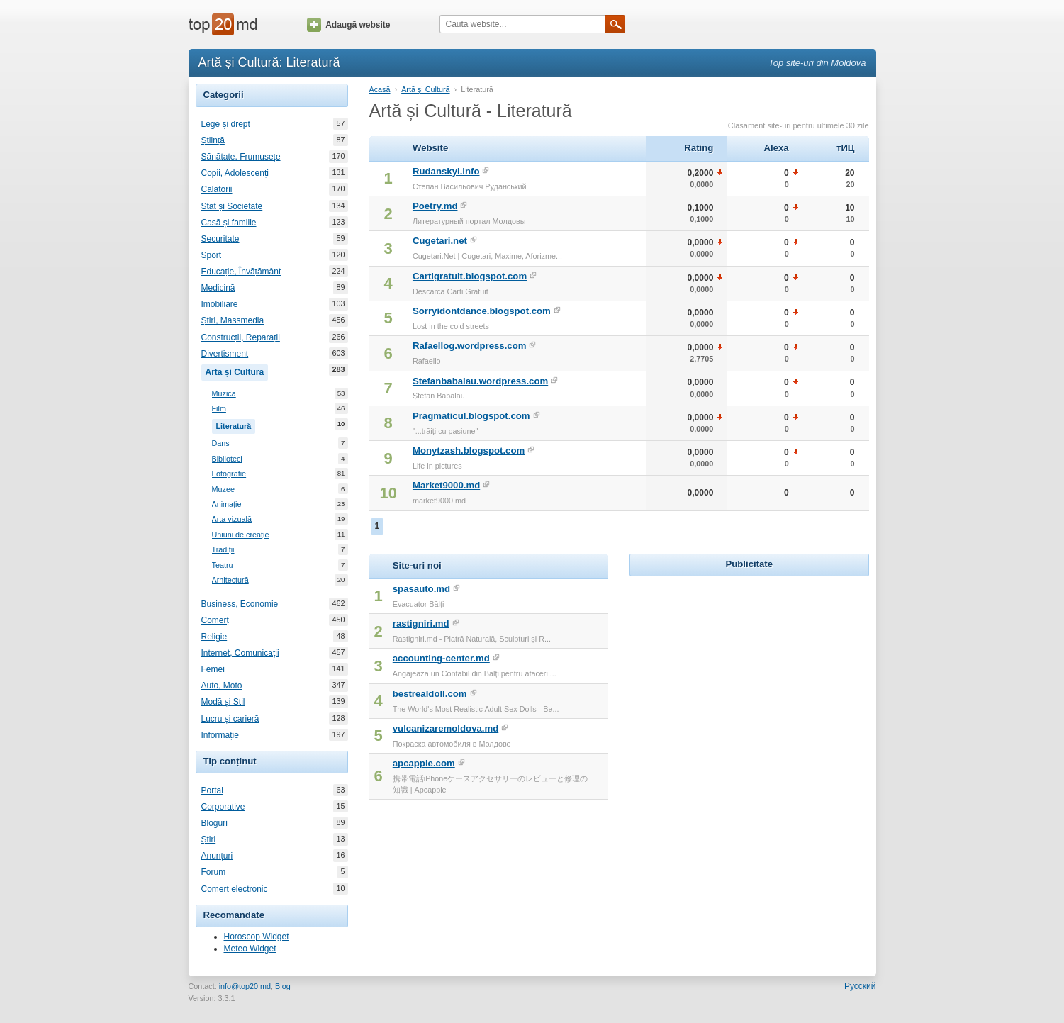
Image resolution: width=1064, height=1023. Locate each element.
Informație (220, 735)
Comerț (215, 620)
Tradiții (223, 549)
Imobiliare (219, 304)
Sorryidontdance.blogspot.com (482, 311)
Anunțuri (217, 855)
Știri (208, 839)
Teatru (222, 565)
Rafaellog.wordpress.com (470, 345)
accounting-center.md (441, 658)
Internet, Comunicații (240, 653)
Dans (221, 443)
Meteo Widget (250, 949)
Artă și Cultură (237, 370)
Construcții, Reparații (240, 337)
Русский (860, 986)
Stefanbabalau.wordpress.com (480, 381)
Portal (212, 790)
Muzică (224, 393)
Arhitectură (230, 580)
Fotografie (229, 474)
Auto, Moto (221, 685)
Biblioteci (227, 459)
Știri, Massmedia (232, 320)
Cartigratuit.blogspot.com (470, 276)
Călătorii (217, 189)
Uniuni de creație (240, 535)
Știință (213, 140)
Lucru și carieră (230, 719)
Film (219, 408)
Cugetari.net (440, 240)
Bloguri (214, 823)
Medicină (218, 288)
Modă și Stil (223, 702)
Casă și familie (229, 222)
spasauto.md (421, 588)
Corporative (223, 806)
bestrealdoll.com (430, 693)
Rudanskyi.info (446, 171)
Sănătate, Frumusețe (241, 156)
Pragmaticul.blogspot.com (471, 415)
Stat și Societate (232, 206)
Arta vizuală (232, 519)
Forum (213, 872)
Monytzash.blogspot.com (469, 450)
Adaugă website (348, 25)
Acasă (380, 89)
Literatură (236, 424)
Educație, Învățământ (241, 271)
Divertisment (225, 353)
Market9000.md (446, 485)
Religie (214, 636)
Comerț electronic (234, 889)
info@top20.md (245, 986)
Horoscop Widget (256, 936)
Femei (213, 669)
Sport (211, 255)
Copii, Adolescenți (235, 173)
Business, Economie (240, 604)
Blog (283, 986)
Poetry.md (435, 206)
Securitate (220, 239)
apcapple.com (424, 763)
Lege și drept (225, 124)
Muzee (223, 489)
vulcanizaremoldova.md (446, 728)
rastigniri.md (421, 623)
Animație (227, 504)
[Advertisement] (749, 668)
